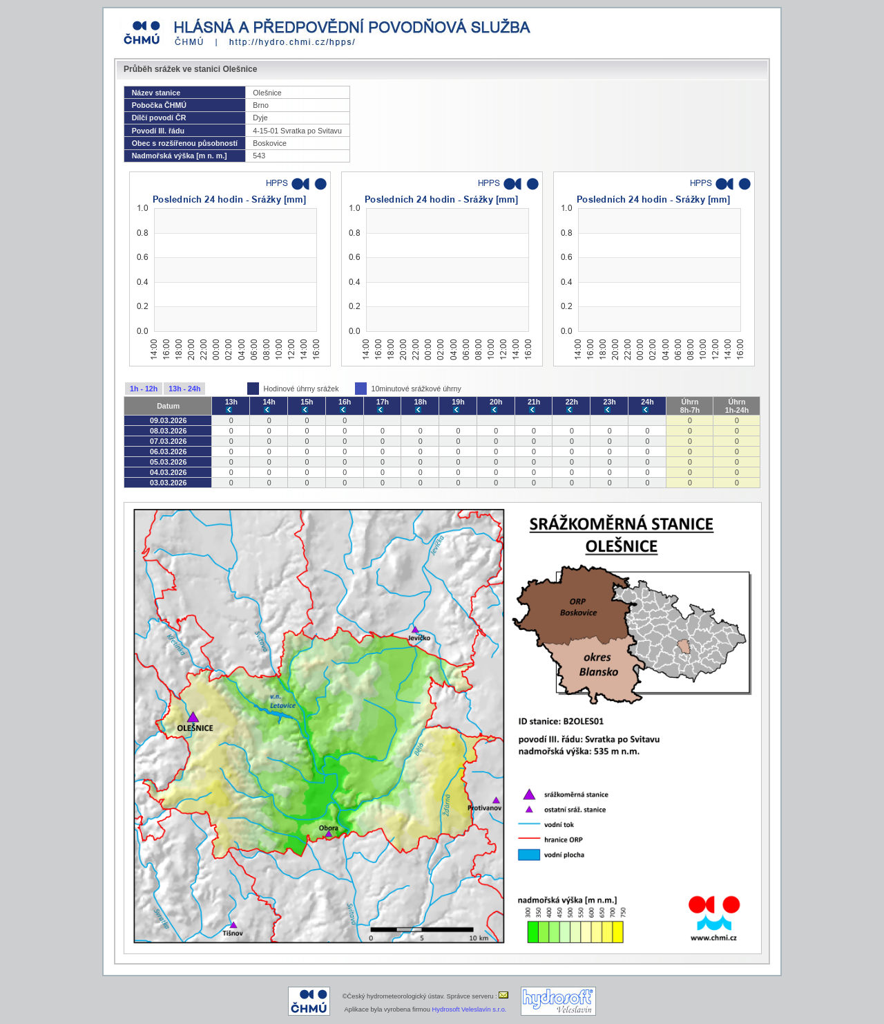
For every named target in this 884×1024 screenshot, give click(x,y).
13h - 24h (184, 388)
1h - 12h (143, 388)
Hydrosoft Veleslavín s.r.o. (469, 1009)
